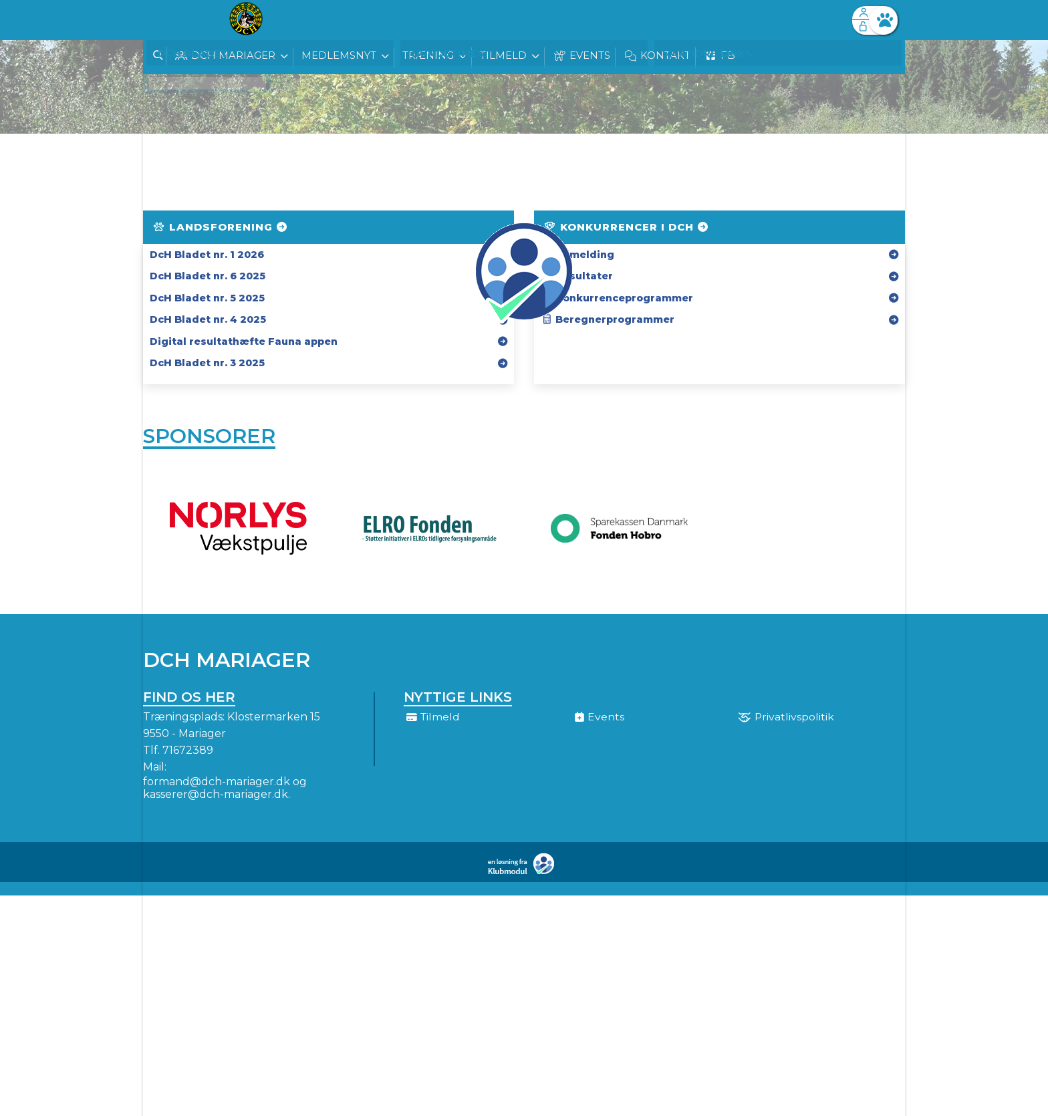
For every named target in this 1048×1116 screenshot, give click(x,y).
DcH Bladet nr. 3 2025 (207, 363)
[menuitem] (163, 20)
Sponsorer (209, 437)
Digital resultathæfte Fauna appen (244, 341)
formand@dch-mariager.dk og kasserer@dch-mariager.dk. (225, 791)
